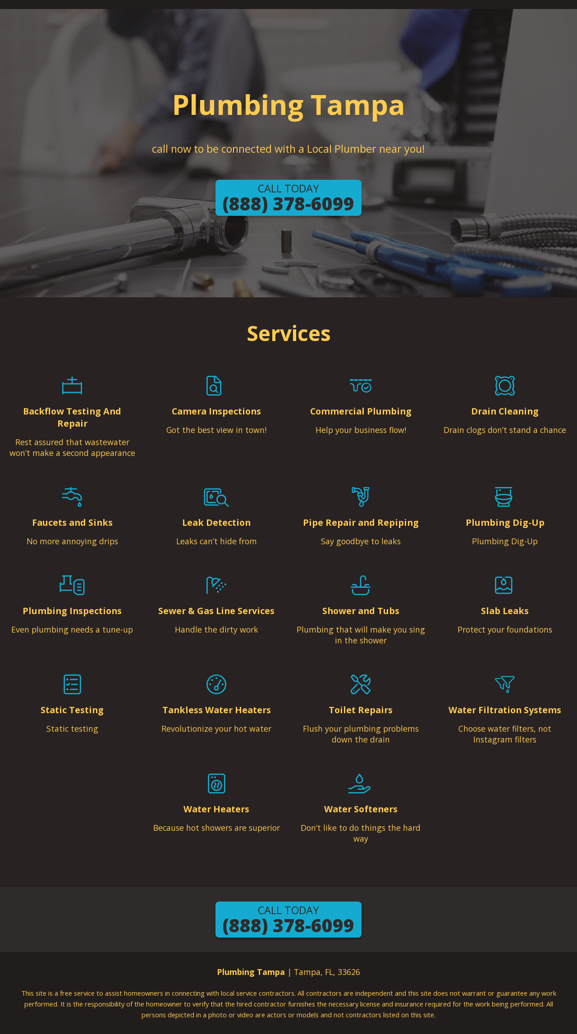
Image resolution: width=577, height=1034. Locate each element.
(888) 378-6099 (288, 198)
